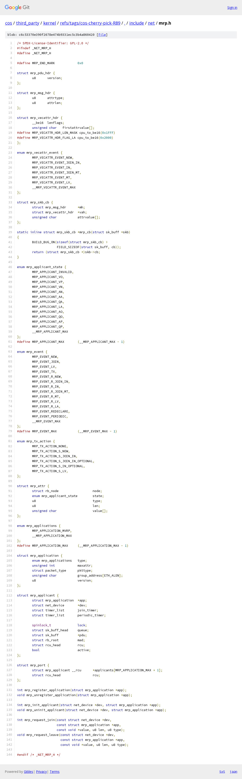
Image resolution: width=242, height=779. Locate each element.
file (102, 35)
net (151, 23)
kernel (49, 23)
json (233, 771)
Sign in (232, 7)
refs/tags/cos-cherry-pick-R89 (90, 23)
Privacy (41, 771)
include (136, 23)
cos (8, 23)
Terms (55, 771)
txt (222, 771)
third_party (27, 23)
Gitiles (28, 771)
